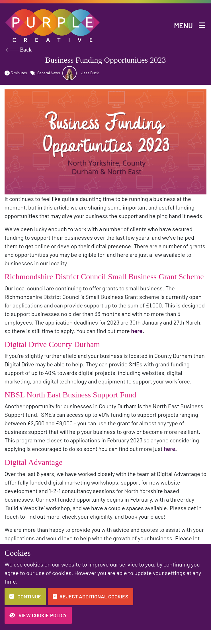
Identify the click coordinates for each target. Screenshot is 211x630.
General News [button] (45, 72)
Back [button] (19, 50)
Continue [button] (25, 596)
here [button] (136, 330)
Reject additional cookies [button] (90, 596)
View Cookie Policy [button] (38, 615)
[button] (52, 24)
